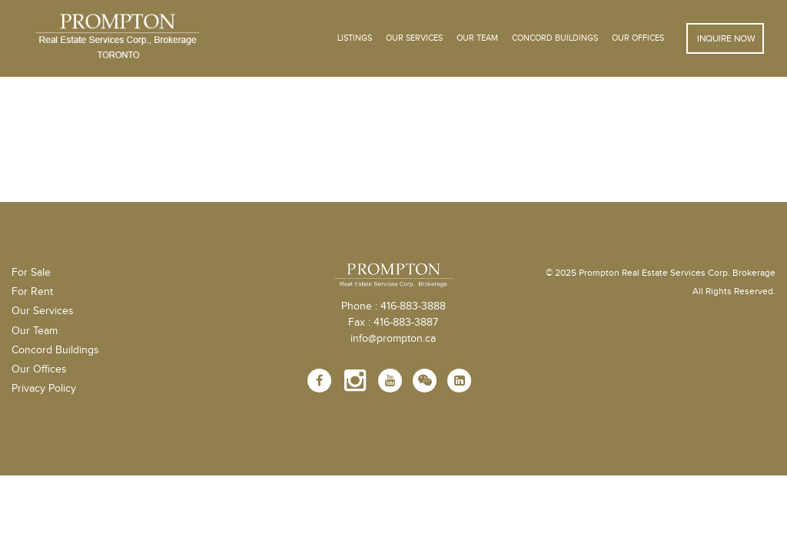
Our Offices (638, 38)
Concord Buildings (555, 38)
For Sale (31, 273)
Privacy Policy (44, 388)
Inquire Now (725, 38)
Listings (354, 38)
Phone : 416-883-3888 (393, 306)
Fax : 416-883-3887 (393, 322)
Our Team (477, 38)
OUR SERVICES (414, 38)
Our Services (43, 311)
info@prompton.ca (393, 339)
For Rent (32, 292)
